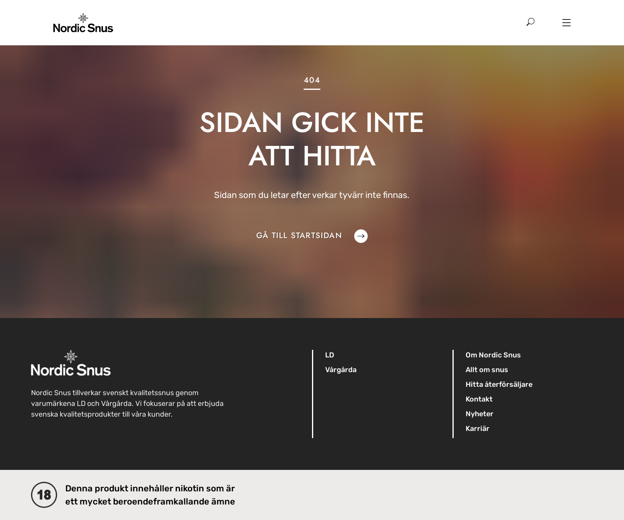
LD (329, 355)
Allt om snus (487, 369)
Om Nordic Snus (493, 355)
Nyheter (479, 413)
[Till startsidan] (83, 16)
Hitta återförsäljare (499, 384)
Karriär (477, 428)
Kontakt (479, 399)
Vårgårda (341, 369)
